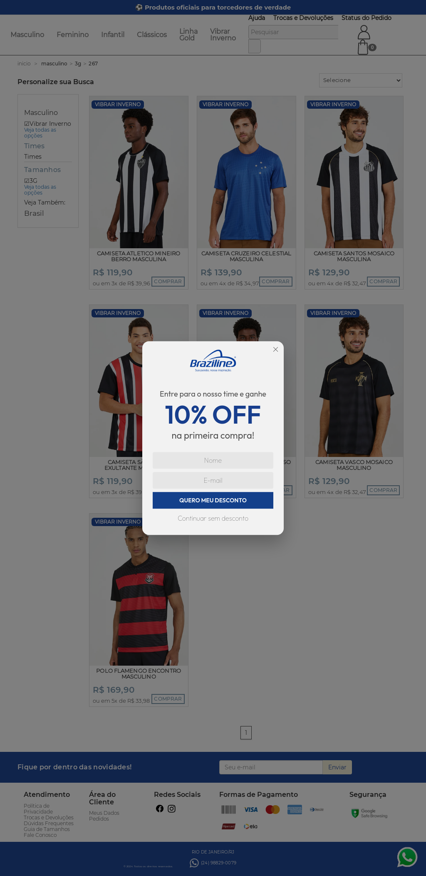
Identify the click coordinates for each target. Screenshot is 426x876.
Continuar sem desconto (213, 518)
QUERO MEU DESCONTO (213, 500)
